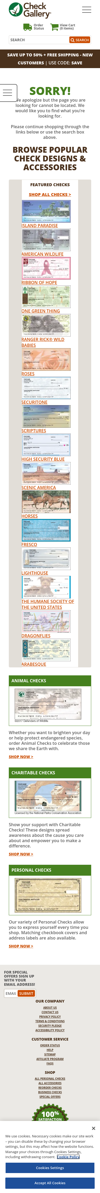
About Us (50, 1007)
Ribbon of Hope (39, 282)
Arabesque (33, 664)
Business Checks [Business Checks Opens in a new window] (50, 1092)
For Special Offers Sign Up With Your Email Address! (19, 978)
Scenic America (38, 487)
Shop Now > (21, 756)
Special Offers (50, 1096)
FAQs (50, 1063)
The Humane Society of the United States (47, 604)
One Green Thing (40, 311)
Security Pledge (50, 1025)
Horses (29, 516)
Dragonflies (35, 636)
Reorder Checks (50, 1087)
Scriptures (33, 431)
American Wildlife (42, 254)
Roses (27, 374)
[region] (50, 1157)
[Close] (93, 1128)
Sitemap (50, 1054)
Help (50, 1049)
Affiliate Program (49, 1059)
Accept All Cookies (49, 1182)
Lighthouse (34, 573)
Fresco (29, 544)
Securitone (34, 402)
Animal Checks (28, 681)
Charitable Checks (33, 773)
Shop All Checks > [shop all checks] (50, 194)
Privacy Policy (50, 1016)
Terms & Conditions (50, 1021)
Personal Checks (31, 870)
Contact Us (50, 1012)
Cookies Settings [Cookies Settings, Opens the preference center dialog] (50, 1167)
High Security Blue (43, 459)
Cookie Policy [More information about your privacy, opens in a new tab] (68, 1156)
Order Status (50, 1045)
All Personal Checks (50, 1078)
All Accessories (49, 1083)
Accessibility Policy (50, 1030)
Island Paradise (39, 225)
